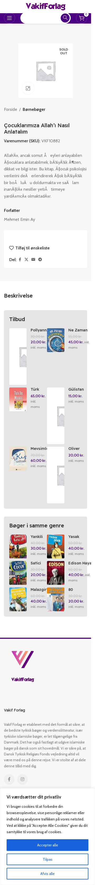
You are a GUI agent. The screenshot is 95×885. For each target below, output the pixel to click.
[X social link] (26, 259)
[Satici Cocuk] (18, 573)
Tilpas (48, 859)
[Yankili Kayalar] (18, 546)
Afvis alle (47, 873)
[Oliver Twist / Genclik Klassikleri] (55, 475)
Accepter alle (47, 845)
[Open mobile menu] (9, 18)
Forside (10, 109)
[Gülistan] (55, 415)
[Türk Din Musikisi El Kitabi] (18, 399)
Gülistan (76, 389)
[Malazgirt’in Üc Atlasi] (18, 599)
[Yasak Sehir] (55, 546)
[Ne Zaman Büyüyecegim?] (55, 340)
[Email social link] (33, 259)
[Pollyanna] (18, 356)
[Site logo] (45, 6)
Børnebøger (34, 109)
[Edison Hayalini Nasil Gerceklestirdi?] (55, 573)
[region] (47, 836)
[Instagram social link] (22, 779)
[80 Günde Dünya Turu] (55, 599)
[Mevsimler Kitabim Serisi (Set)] (18, 459)
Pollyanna (40, 330)
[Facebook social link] (20, 259)
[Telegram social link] (40, 259)
